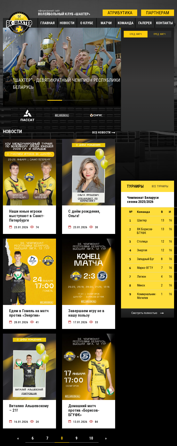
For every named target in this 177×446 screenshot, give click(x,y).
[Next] (105, 438)
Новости (67, 23)
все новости (101, 132)
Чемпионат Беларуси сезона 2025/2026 (143, 199)
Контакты (164, 23)
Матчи (106, 23)
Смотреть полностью (144, 313)
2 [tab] (54, 101)
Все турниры (160, 186)
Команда (125, 23)
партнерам (157, 12)
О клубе (86, 23)
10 (91, 438)
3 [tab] (69, 101)
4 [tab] (84, 101)
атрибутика (120, 12)
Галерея (145, 23)
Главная (47, 23)
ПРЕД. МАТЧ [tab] (159, 34)
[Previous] (18, 438)
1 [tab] (40, 101)
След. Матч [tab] (136, 34)
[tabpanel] (62, 67)
